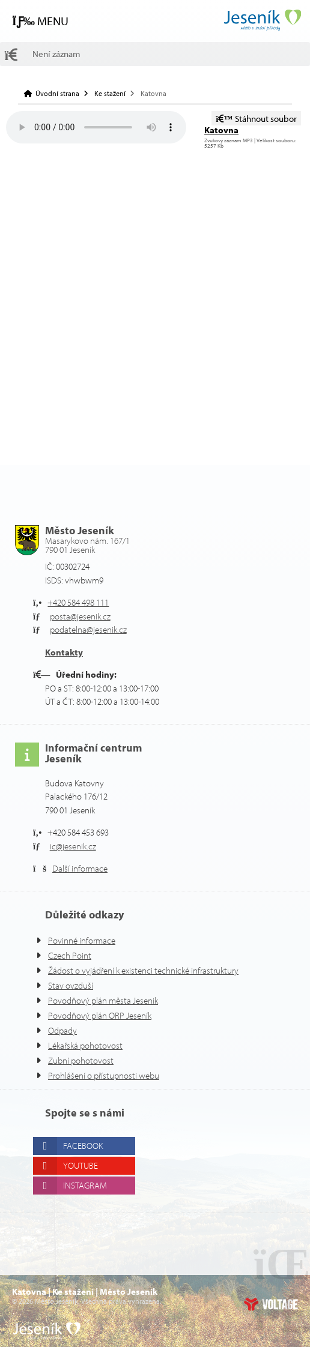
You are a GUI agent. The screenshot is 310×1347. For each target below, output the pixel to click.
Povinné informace (85, 940)
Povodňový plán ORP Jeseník (108, 1015)
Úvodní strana (262, 20)
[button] (42, 21)
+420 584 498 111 (83, 602)
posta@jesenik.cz (85, 616)
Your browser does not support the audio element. (96, 127)
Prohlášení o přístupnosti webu (110, 1075)
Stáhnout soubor (257, 118)
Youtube (85, 1165)
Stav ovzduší (74, 985)
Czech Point (72, 955)
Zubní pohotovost (83, 1060)
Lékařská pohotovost (89, 1045)
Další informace (83, 868)
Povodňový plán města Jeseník (110, 1000)
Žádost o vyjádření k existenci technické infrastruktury (155, 970)
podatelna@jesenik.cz (94, 629)
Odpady (64, 1030)
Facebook (88, 1146)
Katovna (222, 130)
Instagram (89, 1185)
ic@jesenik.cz (77, 846)
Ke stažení (113, 93)
